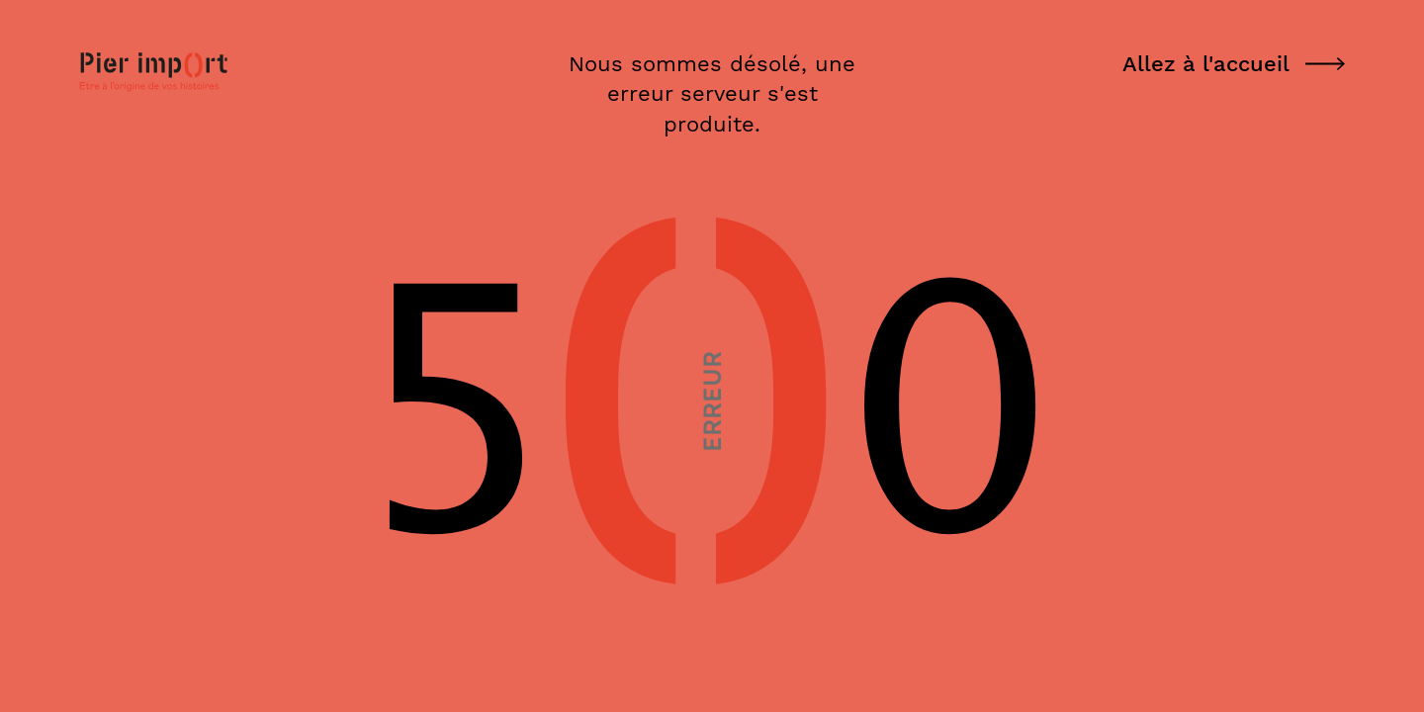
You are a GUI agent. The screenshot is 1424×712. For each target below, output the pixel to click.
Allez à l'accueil (1233, 63)
